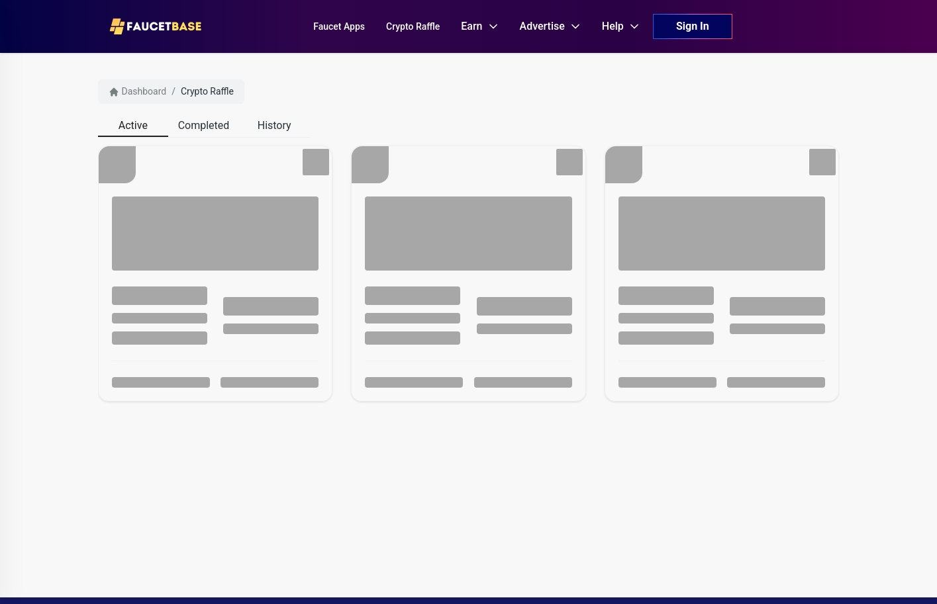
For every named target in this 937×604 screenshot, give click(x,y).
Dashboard (138, 91)
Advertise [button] (550, 26)
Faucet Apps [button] (339, 26)
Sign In (692, 26)
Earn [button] (479, 26)
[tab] (133, 125)
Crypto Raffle (207, 91)
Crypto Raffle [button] (413, 26)
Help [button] (621, 26)
